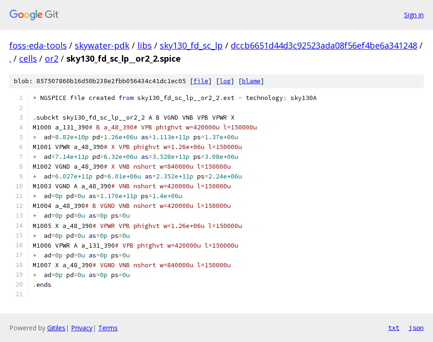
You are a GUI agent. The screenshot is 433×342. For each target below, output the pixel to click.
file (200, 81)
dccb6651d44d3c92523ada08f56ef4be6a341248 (324, 45)
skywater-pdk (102, 45)
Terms (108, 327)
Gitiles (56, 327)
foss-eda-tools (38, 45)
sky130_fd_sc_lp (191, 45)
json (416, 327)
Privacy (81, 327)
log (225, 81)
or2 (51, 58)
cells (28, 58)
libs (144, 45)
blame (251, 81)
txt (393, 327)
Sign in (414, 14)
